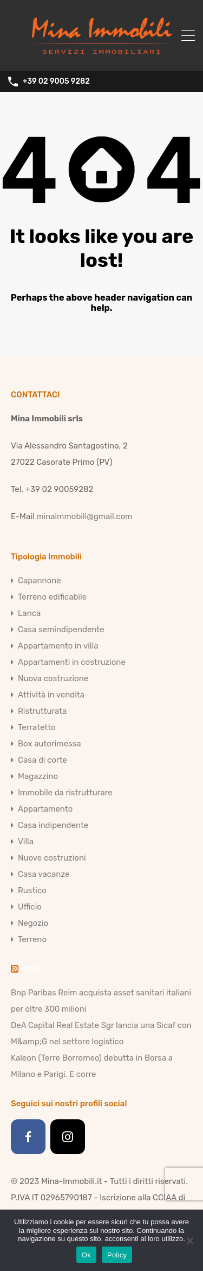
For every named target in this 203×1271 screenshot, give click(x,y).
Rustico (32, 890)
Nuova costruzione (53, 678)
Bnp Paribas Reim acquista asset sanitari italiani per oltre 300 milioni (101, 1001)
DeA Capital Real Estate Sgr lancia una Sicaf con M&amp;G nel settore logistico (101, 1033)
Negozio (33, 923)
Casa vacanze (43, 874)
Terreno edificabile (52, 597)
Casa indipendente (53, 825)
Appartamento (45, 809)
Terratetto (37, 727)
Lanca (29, 613)
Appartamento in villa (58, 646)
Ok (86, 1255)
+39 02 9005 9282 (56, 81)
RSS (32, 969)
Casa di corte (42, 760)
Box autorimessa (49, 744)
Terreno (32, 939)
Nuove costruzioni (52, 858)
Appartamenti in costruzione (72, 662)
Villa (26, 841)
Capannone (39, 580)
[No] (189, 1241)
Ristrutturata (42, 711)
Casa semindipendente (61, 629)
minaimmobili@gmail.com (84, 516)
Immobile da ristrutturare (65, 793)
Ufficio (30, 907)
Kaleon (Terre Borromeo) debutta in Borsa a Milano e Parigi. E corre (92, 1066)
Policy (117, 1255)
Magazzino (38, 776)
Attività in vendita (51, 695)
